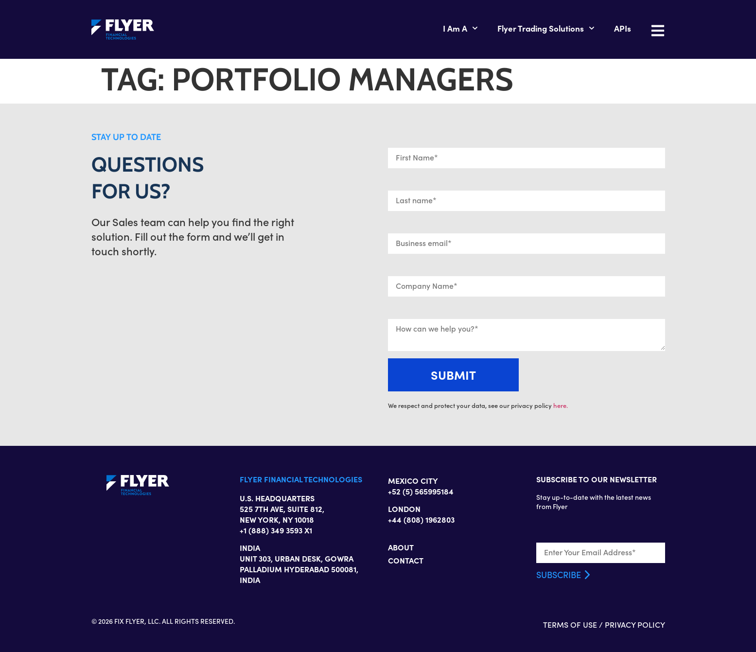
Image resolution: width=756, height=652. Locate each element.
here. (560, 405)
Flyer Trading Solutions (546, 28)
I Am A (460, 28)
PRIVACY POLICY (635, 624)
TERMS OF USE (570, 624)
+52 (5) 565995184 (421, 491)
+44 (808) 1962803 (421, 519)
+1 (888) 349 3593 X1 (276, 530)
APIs (622, 28)
